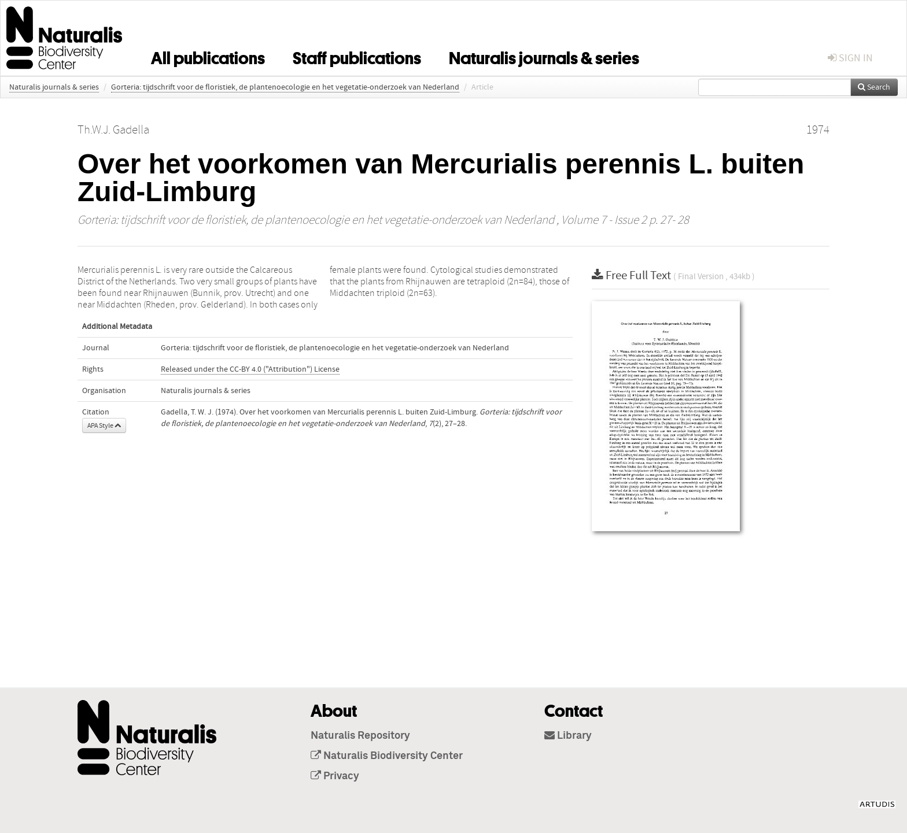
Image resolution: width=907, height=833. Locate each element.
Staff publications (357, 56)
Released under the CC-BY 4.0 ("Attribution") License (250, 369)
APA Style (104, 425)
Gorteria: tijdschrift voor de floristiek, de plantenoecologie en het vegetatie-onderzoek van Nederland (285, 87)
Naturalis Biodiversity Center (387, 756)
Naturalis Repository (360, 736)
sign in (850, 58)
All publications (208, 56)
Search (874, 87)
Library (568, 736)
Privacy (335, 776)
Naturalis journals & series (544, 56)
